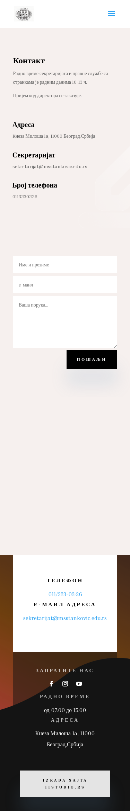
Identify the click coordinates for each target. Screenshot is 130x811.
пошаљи (92, 359)
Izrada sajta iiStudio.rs (65, 783)
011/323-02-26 (65, 594)
